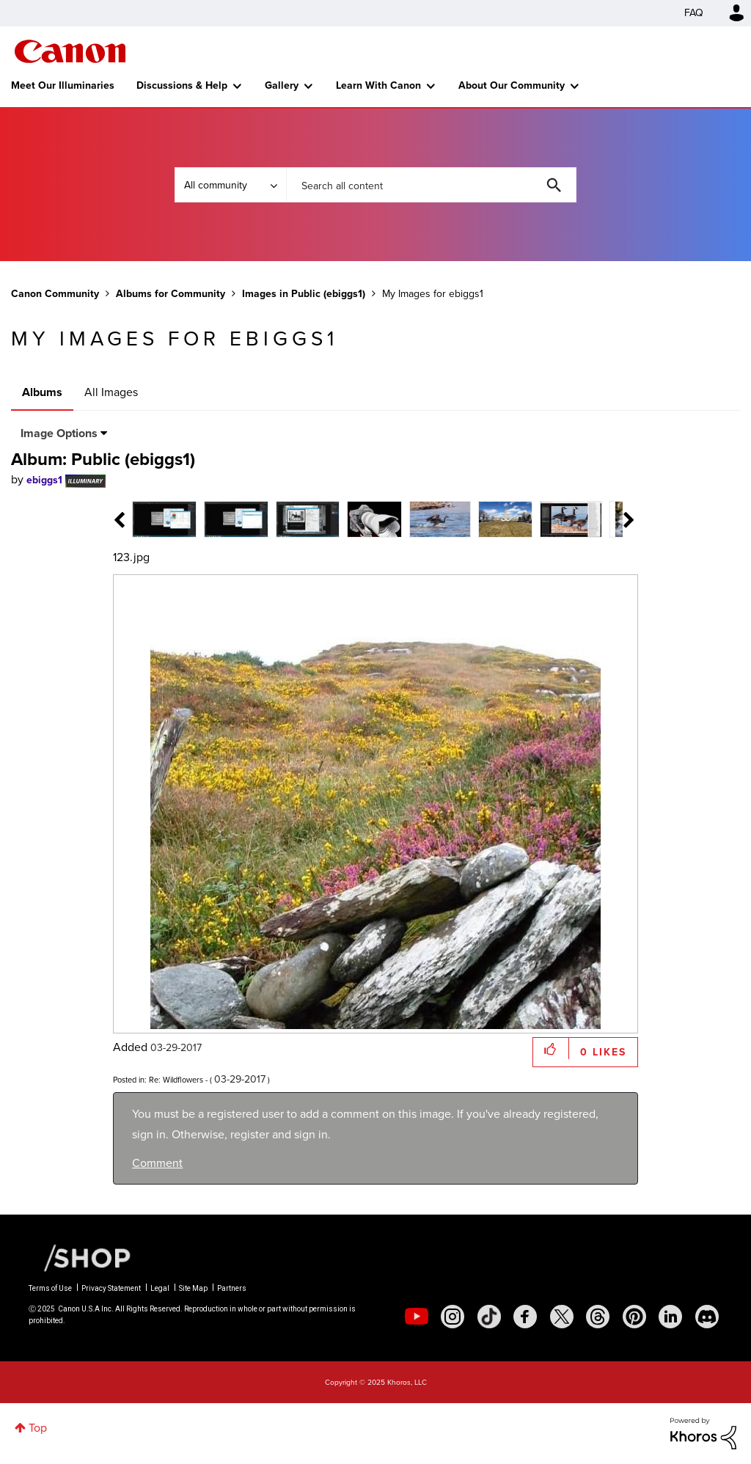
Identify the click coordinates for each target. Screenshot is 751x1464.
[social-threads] (597, 1316)
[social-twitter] (562, 1316)
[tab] (164, 518)
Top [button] (38, 1427)
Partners (231, 1288)
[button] (551, 1048)
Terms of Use (50, 1288)
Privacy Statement (111, 1288)
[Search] (431, 184)
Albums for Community (170, 293)
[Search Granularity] (230, 184)
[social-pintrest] (634, 1316)
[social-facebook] (525, 1316)
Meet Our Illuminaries (62, 85)
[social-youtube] (416, 1316)
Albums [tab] (42, 392)
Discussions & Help (181, 85)
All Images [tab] (111, 392)
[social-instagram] (452, 1316)
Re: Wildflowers (176, 1080)
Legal (159, 1288)
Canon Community (70, 51)
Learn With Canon (378, 85)
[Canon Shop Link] (80, 1257)
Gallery (281, 85)
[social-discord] (707, 1316)
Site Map (193, 1288)
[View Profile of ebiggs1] (44, 480)
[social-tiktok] (489, 1316)
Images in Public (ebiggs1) (303, 293)
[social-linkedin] (670, 1316)
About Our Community (511, 85)
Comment (157, 1162)
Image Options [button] (59, 433)
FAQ (693, 13)
